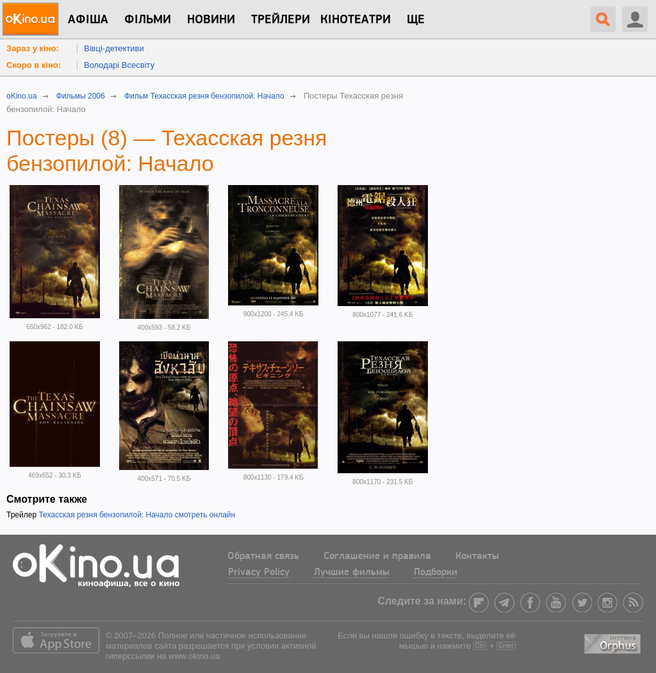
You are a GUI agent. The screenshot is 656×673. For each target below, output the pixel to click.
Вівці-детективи (114, 48)
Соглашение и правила (377, 556)
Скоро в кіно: (33, 65)
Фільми (147, 19)
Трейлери (280, 19)
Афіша (88, 19)
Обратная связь (263, 556)
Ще (416, 19)
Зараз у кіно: (32, 48)
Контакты (477, 556)
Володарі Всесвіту (119, 65)
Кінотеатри (355, 19)
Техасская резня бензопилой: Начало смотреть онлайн (136, 514)
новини (211, 19)
